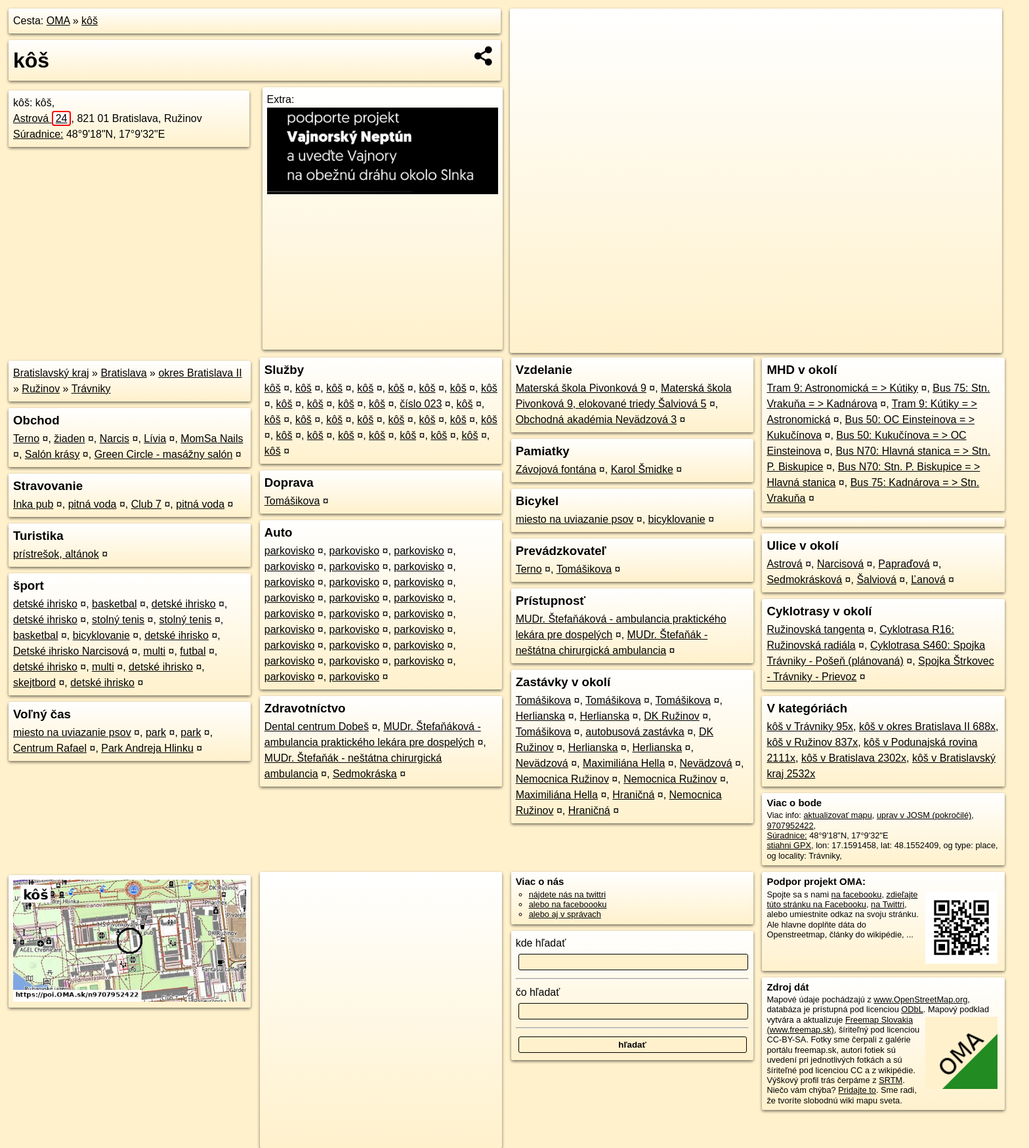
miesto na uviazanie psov (72, 732)
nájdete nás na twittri (567, 894)
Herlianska (541, 716)
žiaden (69, 438)
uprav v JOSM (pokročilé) (924, 815)
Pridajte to (857, 1090)
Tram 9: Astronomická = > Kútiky (842, 388)
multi (154, 651)
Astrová (42, 118)
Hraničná (633, 794)
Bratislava (123, 373)
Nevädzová (542, 763)
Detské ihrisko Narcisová (71, 651)
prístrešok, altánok (56, 554)
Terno (26, 438)
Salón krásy (52, 454)
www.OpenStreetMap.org (920, 999)
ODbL (912, 1009)
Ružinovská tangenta (815, 629)
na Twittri (887, 904)
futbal (192, 651)
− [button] (532, 51)
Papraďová (903, 563)
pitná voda (92, 504)
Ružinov (41, 388)
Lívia (155, 438)
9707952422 (789, 825)
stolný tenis (118, 619)
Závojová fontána (556, 469)
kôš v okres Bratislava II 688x (927, 726)
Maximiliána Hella (624, 763)
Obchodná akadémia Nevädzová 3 (596, 419)
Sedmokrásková (804, 579)
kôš (89, 20)
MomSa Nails (211, 438)
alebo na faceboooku (568, 904)
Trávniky (91, 388)
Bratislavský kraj (51, 373)
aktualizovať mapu (837, 815)
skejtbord (34, 682)
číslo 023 (421, 403)
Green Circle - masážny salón (163, 454)
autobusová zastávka (634, 731)
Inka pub (33, 504)
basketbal (114, 603)
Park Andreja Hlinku (147, 748)
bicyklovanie (101, 635)
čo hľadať (538, 992)
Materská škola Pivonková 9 (581, 388)
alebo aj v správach (565, 914)
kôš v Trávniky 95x (809, 726)
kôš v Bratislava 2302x (853, 758)
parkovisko (289, 550)
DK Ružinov (671, 716)
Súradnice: (38, 134)
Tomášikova (292, 500)
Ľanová (928, 579)
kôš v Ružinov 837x (812, 742)
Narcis (114, 438)
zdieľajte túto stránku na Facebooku (841, 899)
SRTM (890, 1080)
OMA (58, 20)
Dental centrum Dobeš (316, 726)
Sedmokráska (365, 773)
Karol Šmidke (642, 469)
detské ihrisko (45, 603)
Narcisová (840, 563)
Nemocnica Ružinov (562, 779)
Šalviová (876, 579)
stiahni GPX (788, 845)
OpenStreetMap (775, 343)
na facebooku (856, 894)
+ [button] (532, 31)
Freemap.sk (843, 343)
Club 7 (146, 504)
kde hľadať (541, 943)
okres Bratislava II (200, 373)
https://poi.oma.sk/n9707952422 (942, 343)
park (156, 732)
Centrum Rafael (50, 748)
